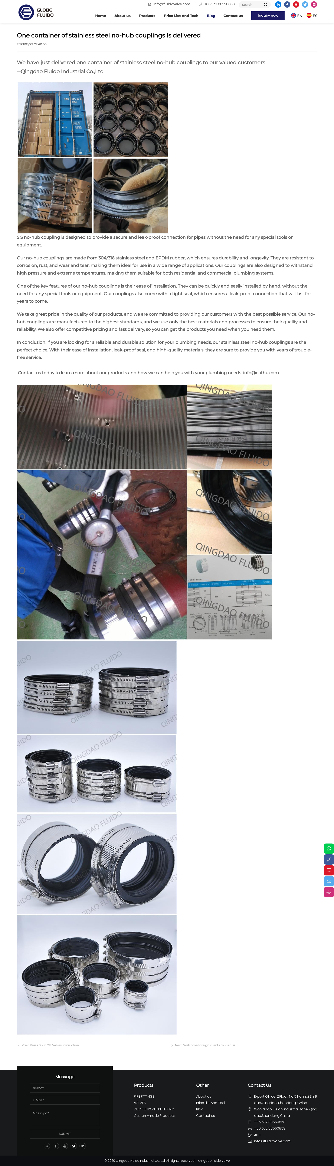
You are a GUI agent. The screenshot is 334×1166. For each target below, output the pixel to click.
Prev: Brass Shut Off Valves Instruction (50, 1047)
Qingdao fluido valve (214, 1161)
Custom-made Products (154, 1115)
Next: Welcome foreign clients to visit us (204, 1047)
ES (315, 16)
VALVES (140, 1102)
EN (299, 16)
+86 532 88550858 (219, 4)
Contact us (233, 16)
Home (100, 16)
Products (147, 16)
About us (122, 16)
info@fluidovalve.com (171, 4)
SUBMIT (65, 1134)
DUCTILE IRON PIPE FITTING (154, 1109)
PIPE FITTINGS (144, 1096)
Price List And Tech (181, 16)
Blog (211, 16)
